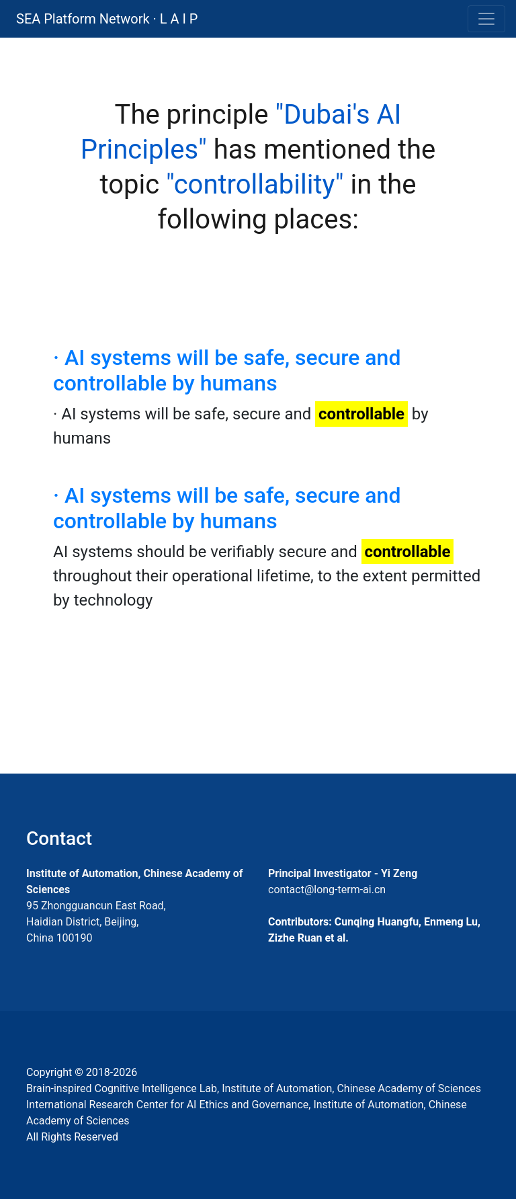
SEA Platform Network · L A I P (107, 19)
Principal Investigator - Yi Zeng (342, 873)
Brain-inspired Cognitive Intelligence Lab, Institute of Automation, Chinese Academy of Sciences (253, 1088)
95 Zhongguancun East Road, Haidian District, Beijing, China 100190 (96, 921)
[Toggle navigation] (486, 18)
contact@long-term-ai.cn (327, 889)
